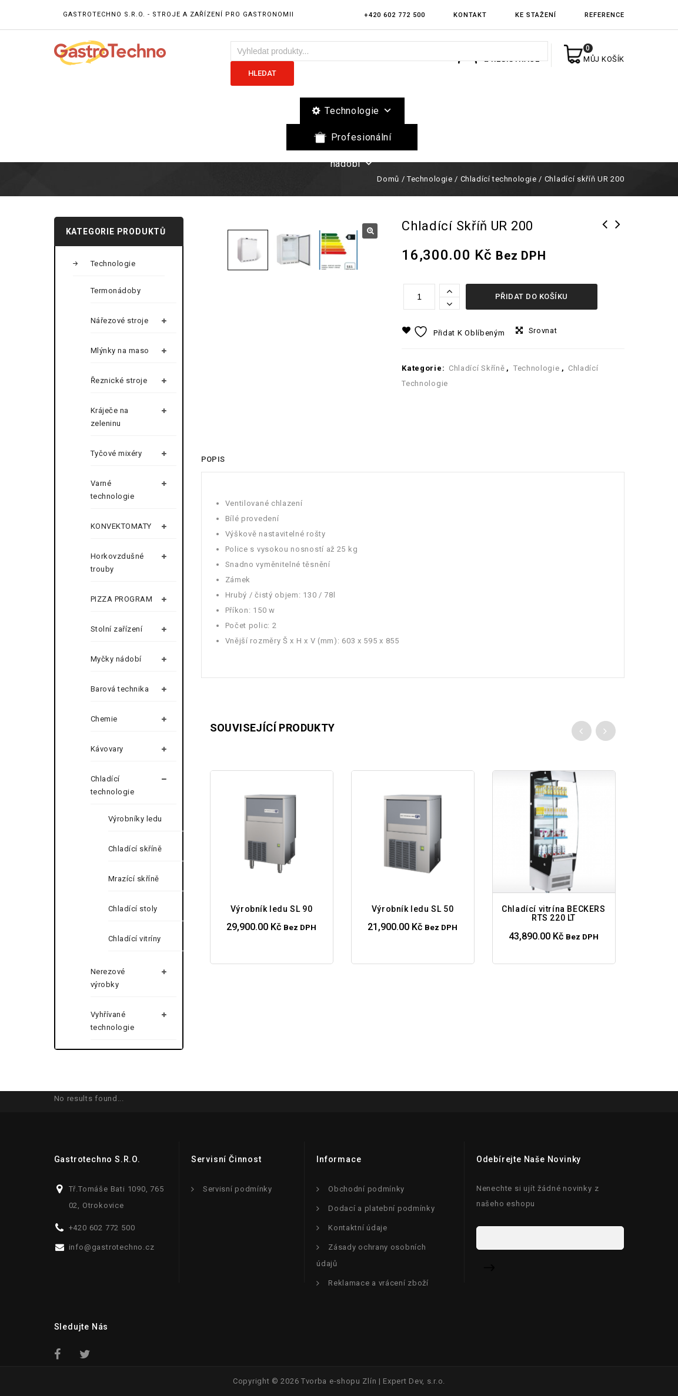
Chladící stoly (133, 908)
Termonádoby (116, 290)
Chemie (104, 718)
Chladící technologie (498, 178)
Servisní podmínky (237, 1188)
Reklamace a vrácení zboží (378, 1282)
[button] (370, 231)
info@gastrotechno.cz (112, 1247)
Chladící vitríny (134, 938)
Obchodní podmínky (366, 1188)
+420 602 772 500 (394, 15)
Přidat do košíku (531, 296)
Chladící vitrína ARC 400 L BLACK (618, 240)
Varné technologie (113, 490)
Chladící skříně (477, 368)
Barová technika (120, 688)
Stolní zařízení (117, 629)
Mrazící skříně (133, 878)
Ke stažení (535, 15)
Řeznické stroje (119, 380)
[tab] (213, 523)
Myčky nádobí (116, 659)
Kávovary (107, 748)
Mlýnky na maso (120, 350)
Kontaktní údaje (358, 1227)
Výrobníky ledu (135, 818)
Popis (213, 523)
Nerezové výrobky (108, 978)
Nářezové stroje (120, 320)
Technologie (358, 110)
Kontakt (470, 15)
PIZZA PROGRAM (122, 599)
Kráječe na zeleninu (110, 417)
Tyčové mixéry (116, 453)
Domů (388, 178)
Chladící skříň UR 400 (605, 232)
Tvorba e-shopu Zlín (338, 1381)
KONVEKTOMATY (121, 526)
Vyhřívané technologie (113, 1021)
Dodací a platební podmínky (381, 1208)
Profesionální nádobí (361, 141)
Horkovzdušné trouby (117, 562)
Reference (604, 15)
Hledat (262, 73)
